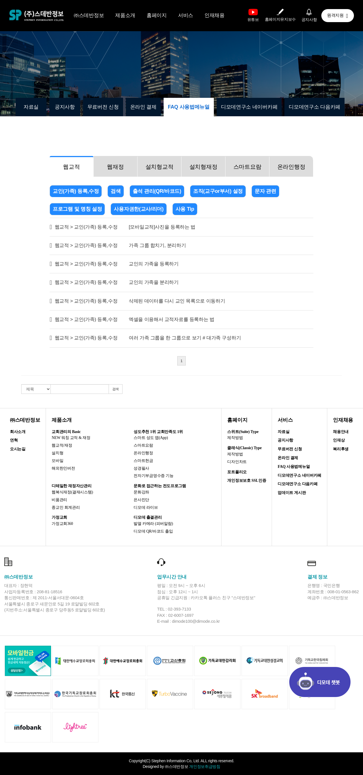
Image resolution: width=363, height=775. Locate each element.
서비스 (185, 15)
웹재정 (115, 167)
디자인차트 (237, 462)
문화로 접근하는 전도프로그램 (160, 486)
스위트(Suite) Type (242, 432)
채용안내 (341, 432)
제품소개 (125, 15)
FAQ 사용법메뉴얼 (189, 107)
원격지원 (337, 16)
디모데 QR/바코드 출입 (153, 531)
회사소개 (18, 432)
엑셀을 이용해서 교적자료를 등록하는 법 (171, 319)
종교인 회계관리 (66, 507)
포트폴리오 (237, 472)
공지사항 (65, 107)
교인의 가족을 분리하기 (154, 282)
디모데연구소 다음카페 (314, 107)
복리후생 (341, 449)
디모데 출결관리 (148, 517)
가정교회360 (62, 523)
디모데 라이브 (146, 507)
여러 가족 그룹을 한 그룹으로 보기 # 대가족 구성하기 (185, 338)
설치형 (57, 453)
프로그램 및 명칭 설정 (77, 209)
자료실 (31, 107)
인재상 (339, 440)
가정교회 (59, 517)
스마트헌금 (143, 461)
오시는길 (18, 449)
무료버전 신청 (103, 107)
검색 (116, 191)
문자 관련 (265, 191)
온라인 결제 (143, 107)
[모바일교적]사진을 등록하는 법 (162, 227)
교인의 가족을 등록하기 (154, 264)
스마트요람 (247, 167)
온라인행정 (291, 167)
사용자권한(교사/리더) (138, 209)
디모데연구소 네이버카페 (249, 107)
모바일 (57, 461)
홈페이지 (157, 15)
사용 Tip (185, 209)
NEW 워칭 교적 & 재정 (71, 438)
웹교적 (71, 167)
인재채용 (214, 15)
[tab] (72, 166)
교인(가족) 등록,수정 (76, 191)
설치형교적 (159, 167)
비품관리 (59, 500)
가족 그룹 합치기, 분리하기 (157, 245)
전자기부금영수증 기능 (153, 476)
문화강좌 (141, 492)
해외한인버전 (63, 468)
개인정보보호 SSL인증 (246, 480)
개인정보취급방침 (204, 766)
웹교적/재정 (62, 445)
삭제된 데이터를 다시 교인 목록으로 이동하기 (177, 301)
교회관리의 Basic (66, 432)
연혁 (14, 440)
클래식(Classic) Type (244, 448)
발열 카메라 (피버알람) (153, 523)
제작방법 (235, 438)
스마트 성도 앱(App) (151, 438)
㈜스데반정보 (89, 15)
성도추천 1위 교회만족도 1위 (158, 432)
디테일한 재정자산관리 (71, 486)
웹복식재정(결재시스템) (72, 492)
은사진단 (141, 500)
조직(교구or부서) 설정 (218, 191)
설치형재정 (203, 167)
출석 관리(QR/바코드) (157, 191)
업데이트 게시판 (292, 493)
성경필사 (141, 468)
